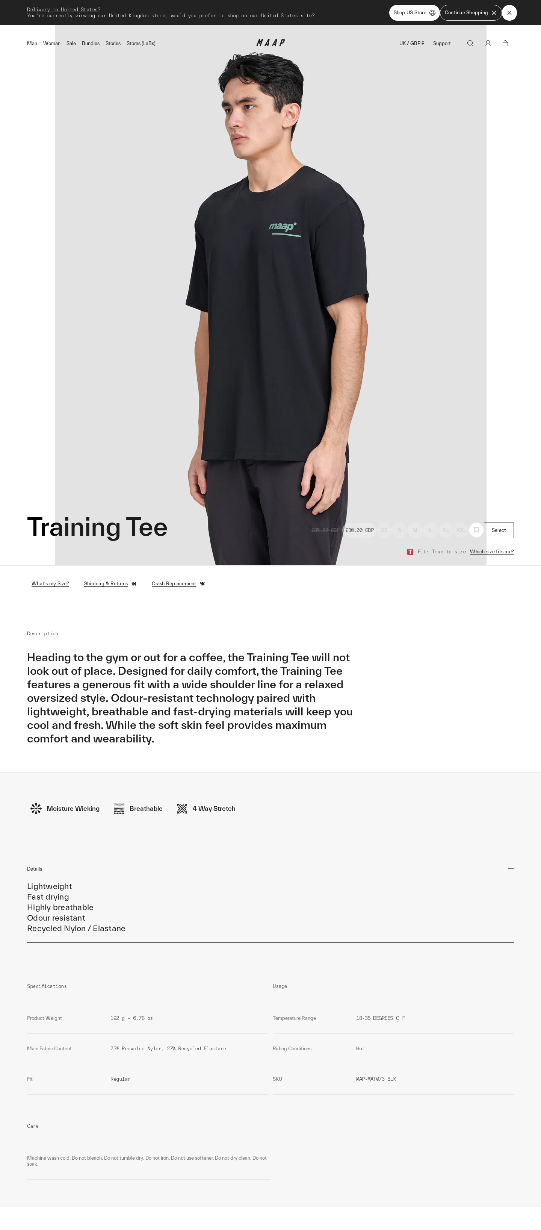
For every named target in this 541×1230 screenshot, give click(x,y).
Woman (51, 31)
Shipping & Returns (110, 572)
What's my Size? (50, 572)
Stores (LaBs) (141, 31)
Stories (113, 31)
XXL (461, 518)
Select (499, 518)
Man (32, 31)
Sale (71, 31)
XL (446, 518)
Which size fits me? (492, 539)
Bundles (91, 31)
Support (442, 31)
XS (384, 518)
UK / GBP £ (411, 31)
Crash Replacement (178, 572)
